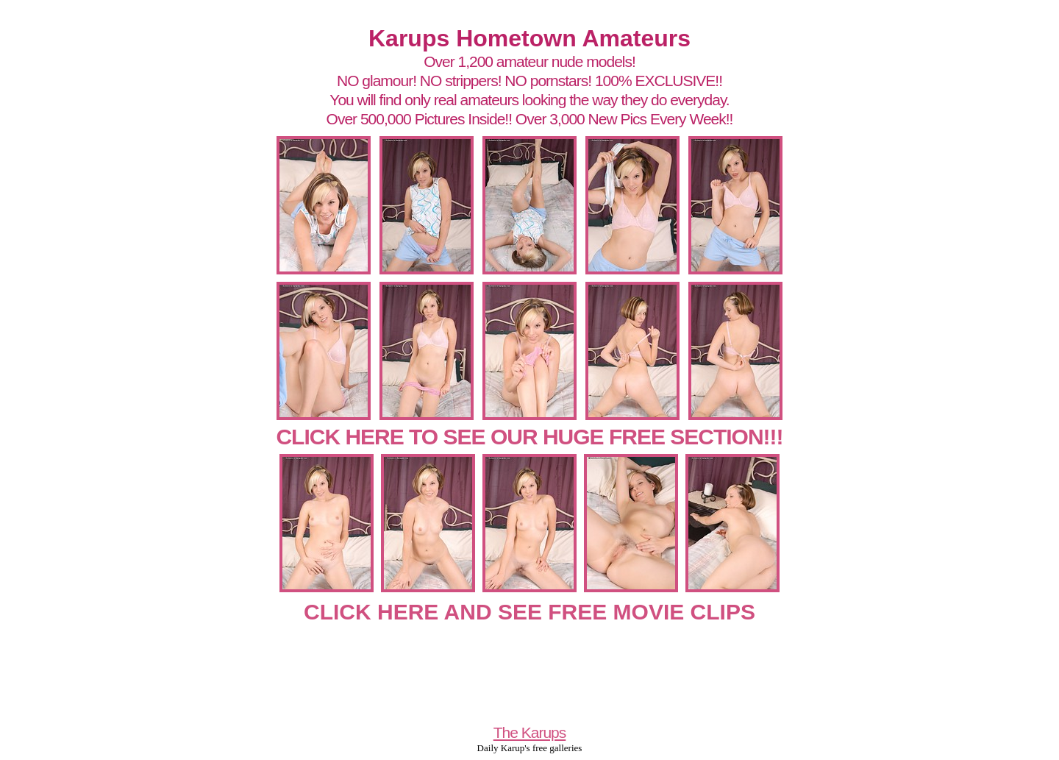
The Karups (529, 732)
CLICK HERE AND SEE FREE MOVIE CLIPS (529, 612)
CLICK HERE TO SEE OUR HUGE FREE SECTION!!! (529, 437)
